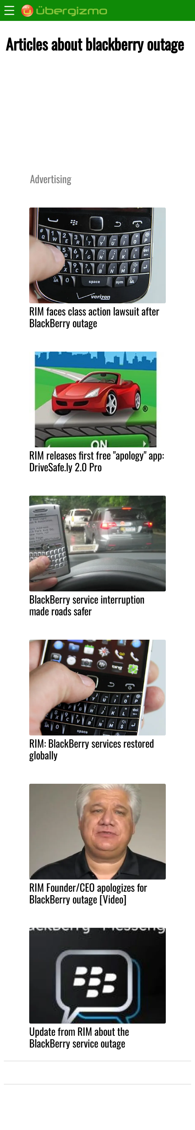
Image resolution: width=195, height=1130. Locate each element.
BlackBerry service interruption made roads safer (87, 604)
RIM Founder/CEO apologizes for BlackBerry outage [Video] (88, 893)
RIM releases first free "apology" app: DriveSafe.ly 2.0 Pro (96, 460)
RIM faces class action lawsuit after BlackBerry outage (94, 316)
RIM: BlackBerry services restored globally (91, 748)
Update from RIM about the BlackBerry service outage (79, 1037)
